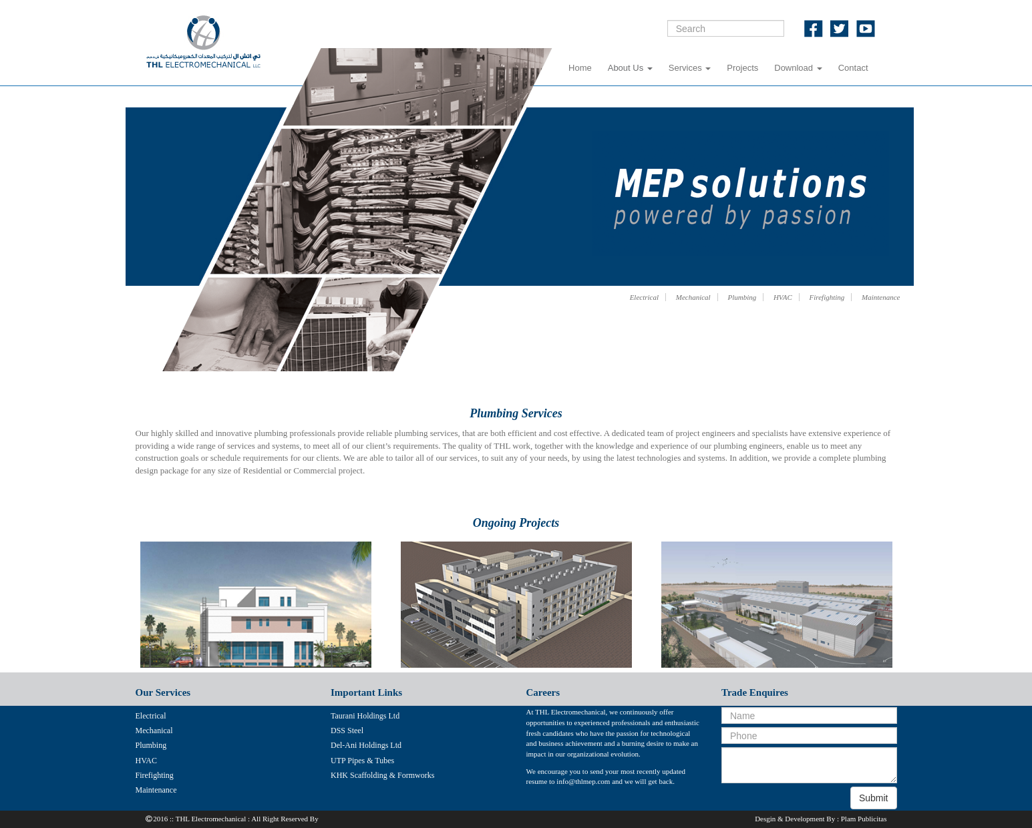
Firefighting (827, 297)
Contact (853, 68)
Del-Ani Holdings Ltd (366, 745)
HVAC (782, 297)
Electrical (644, 297)
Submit (873, 798)
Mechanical (693, 297)
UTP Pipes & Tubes (362, 760)
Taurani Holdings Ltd (365, 715)
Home (580, 68)
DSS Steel (347, 730)
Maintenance (881, 297)
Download (798, 68)
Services (690, 68)
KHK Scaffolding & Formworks (382, 775)
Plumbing (741, 297)
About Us (630, 68)
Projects (742, 68)
